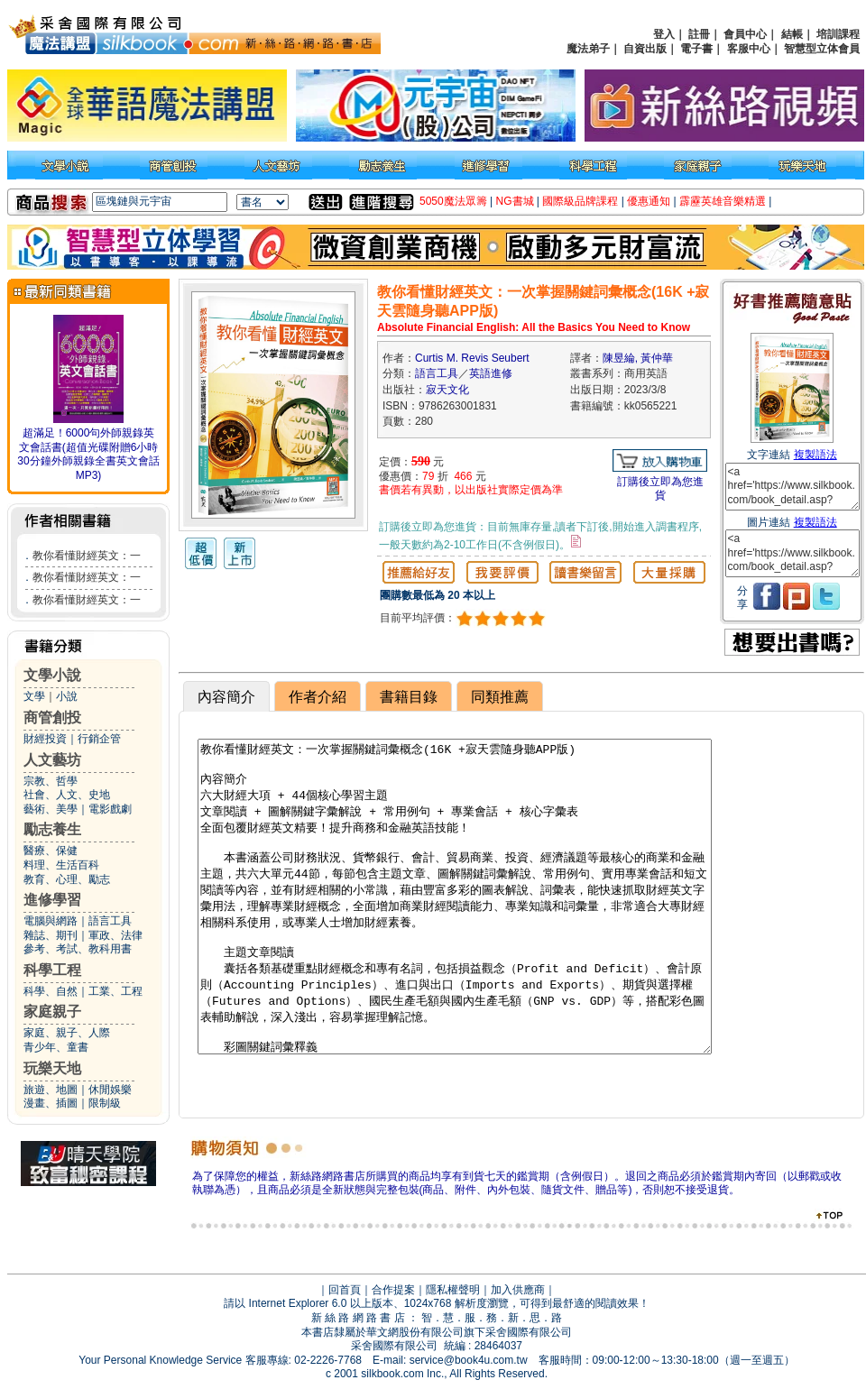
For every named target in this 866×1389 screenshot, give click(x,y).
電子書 (696, 48)
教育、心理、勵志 (66, 879)
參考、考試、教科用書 (77, 949)
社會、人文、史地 (66, 794)
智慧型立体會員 (822, 48)
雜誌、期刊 (50, 935)
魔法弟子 (588, 48)
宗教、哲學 (50, 781)
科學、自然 (50, 991)
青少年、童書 (55, 1047)
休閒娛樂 (110, 1089)
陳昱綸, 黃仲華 (638, 358)
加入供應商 (518, 1289)
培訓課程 (838, 34)
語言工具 (110, 921)
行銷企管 (99, 738)
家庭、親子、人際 (66, 1032)
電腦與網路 (50, 921)
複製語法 (815, 454)
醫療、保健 (50, 850)
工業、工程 (115, 991)
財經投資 (45, 738)
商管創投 (52, 717)
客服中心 (748, 48)
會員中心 (745, 34)
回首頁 (344, 1289)
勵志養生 (52, 829)
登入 (664, 34)
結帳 (792, 34)
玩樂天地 (52, 1068)
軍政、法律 (115, 935)
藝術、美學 (50, 809)
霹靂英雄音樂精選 (722, 201)
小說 (67, 696)
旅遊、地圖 (50, 1089)
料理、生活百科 (61, 865)
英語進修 (490, 373)
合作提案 (393, 1289)
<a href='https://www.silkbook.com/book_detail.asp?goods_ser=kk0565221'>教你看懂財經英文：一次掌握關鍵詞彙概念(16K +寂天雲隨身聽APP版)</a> (792, 487)
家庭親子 (52, 1011)
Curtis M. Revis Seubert (472, 358)
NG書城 (515, 201)
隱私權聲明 (453, 1289)
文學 (34, 696)
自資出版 (645, 48)
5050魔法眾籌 (453, 201)
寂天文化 (447, 389)
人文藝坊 (52, 760)
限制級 (104, 1103)
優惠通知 (648, 201)
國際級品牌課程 (580, 201)
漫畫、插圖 (50, 1103)
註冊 (699, 34)
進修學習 (52, 899)
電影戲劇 (110, 809)
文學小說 (52, 675)
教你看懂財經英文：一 (86, 555)
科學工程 (52, 970)
